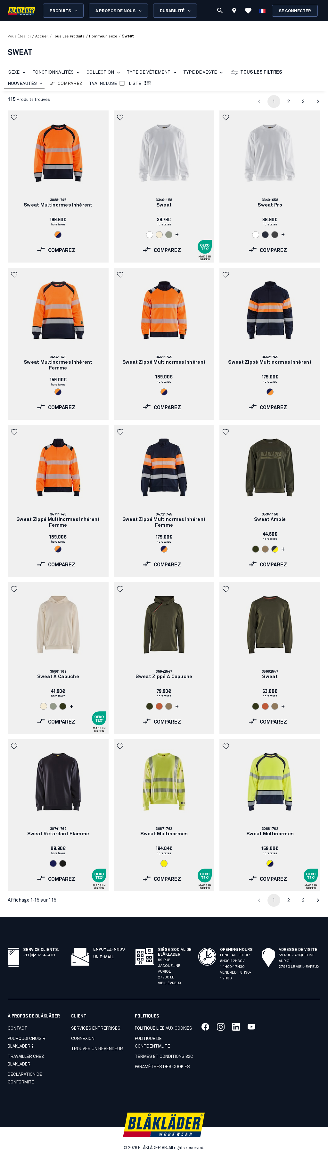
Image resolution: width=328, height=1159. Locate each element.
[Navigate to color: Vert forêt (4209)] (255, 549)
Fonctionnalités (57, 73)
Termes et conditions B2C (164, 1057)
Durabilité (176, 11)
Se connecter (295, 11)
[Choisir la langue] (262, 11)
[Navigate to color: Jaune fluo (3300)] (164, 863)
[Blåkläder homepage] (21, 10)
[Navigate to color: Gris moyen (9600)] (274, 234)
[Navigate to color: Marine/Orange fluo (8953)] (270, 391)
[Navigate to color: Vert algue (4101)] (168, 234)
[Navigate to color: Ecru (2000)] (159, 234)
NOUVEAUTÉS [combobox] (22, 83)
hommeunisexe (103, 36)
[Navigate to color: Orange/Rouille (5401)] (159, 706)
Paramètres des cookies (162, 1067)
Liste (140, 83)
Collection (104, 73)
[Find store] (234, 11)
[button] (15, 117)
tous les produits (69, 36)
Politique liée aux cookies (163, 1028)
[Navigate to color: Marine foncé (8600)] (265, 234)
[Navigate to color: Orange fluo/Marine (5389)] (58, 234)
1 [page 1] (274, 101)
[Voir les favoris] (248, 11)
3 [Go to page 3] (303, 101)
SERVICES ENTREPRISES (95, 1028)
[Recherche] (220, 11)
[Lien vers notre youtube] (251, 1027)
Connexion (82, 1039)
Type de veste (204, 73)
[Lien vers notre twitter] (221, 1027)
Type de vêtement (153, 73)
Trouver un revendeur (97, 1049)
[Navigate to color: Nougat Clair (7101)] (265, 549)
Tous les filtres (256, 72)
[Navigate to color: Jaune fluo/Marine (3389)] (270, 863)
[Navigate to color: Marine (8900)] (53, 863)
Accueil (41, 36)
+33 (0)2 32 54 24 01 (39, 955)
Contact (17, 1028)
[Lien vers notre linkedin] (236, 1027)
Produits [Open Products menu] (64, 11)
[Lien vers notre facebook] (205, 1027)
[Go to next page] (318, 101)
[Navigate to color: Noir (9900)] (62, 863)
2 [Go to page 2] (288, 101)
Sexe (18, 73)
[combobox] (24, 84)
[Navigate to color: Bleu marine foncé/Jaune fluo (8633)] (274, 549)
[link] (58, 186)
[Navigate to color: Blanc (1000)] (149, 234)
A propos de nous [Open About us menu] (119, 11)
